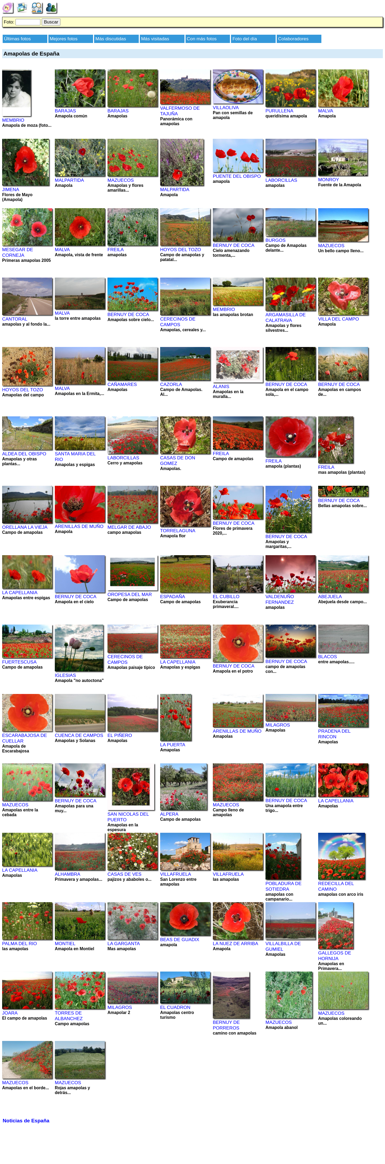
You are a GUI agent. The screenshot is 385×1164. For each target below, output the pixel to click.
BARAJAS (65, 110)
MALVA (325, 110)
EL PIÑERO (119, 735)
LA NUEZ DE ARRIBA (235, 943)
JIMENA (10, 189)
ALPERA (169, 814)
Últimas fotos (17, 38)
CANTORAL (14, 319)
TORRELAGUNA (177, 530)
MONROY (328, 179)
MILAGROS (277, 725)
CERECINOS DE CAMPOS (177, 321)
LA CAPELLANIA (19, 592)
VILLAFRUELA (175, 874)
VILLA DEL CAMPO (338, 319)
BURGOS (275, 240)
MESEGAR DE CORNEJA (17, 252)
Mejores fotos (64, 38)
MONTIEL (65, 943)
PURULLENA (279, 110)
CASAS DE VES (124, 874)
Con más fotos (202, 38)
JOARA (10, 1013)
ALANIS (221, 386)
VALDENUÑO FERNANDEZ (279, 599)
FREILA (115, 249)
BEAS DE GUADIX (179, 939)
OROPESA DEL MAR (129, 594)
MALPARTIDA (69, 180)
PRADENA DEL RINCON (334, 733)
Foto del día (244, 38)
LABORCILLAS (281, 180)
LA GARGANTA (123, 943)
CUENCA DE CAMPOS (79, 735)
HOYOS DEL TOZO (180, 249)
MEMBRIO (13, 120)
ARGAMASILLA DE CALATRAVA (285, 317)
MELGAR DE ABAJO (129, 527)
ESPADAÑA (172, 596)
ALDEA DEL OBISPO (24, 453)
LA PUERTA (172, 744)
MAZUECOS (120, 180)
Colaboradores (293, 38)
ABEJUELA (330, 596)
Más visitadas (155, 38)
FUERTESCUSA (19, 662)
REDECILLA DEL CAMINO (336, 886)
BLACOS (327, 656)
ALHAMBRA (67, 874)
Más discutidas (110, 38)
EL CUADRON (175, 1007)
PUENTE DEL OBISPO (237, 176)
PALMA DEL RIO (19, 943)
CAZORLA (171, 384)
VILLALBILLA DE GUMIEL (283, 946)
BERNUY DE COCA (234, 245)
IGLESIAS (65, 675)
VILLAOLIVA (226, 107)
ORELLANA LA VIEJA (25, 527)
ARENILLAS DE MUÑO (79, 526)
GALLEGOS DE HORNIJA (334, 955)
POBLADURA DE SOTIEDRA (283, 886)
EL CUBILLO (226, 596)
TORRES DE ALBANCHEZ (69, 1015)
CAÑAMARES (122, 384)
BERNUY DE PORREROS (226, 1025)
